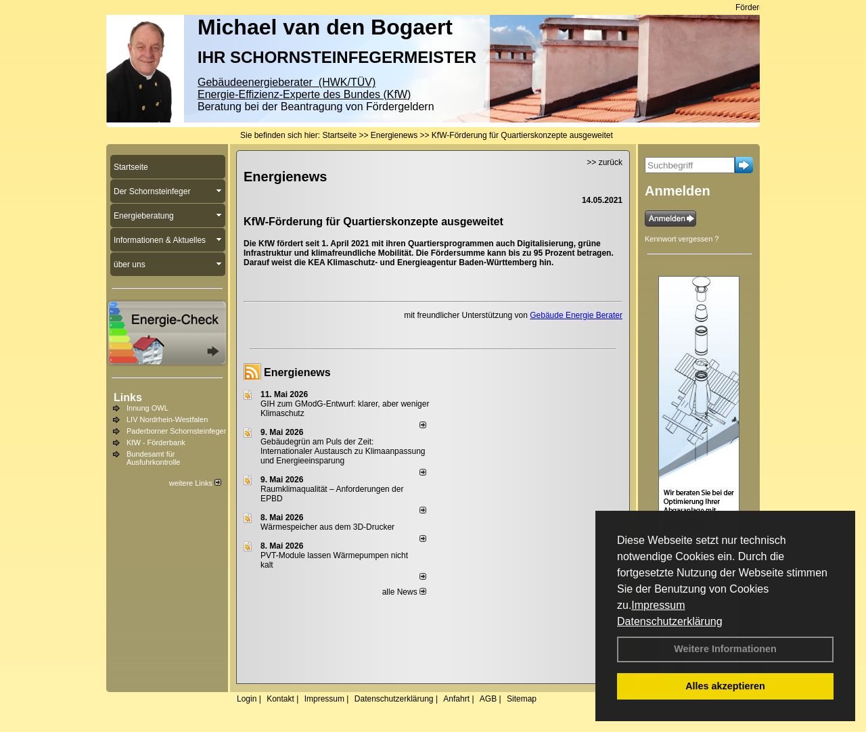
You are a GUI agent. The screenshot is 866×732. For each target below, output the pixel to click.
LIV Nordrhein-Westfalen (167, 419)
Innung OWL (147, 408)
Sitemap (522, 699)
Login (246, 699)
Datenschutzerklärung (670, 621)
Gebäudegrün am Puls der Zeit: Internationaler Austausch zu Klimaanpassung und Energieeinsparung (343, 451)
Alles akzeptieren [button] (725, 686)
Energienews (297, 372)
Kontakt (280, 699)
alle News (404, 592)
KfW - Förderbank (156, 442)
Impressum (658, 605)
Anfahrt (456, 699)
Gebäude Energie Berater (576, 315)
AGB (488, 699)
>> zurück (604, 162)
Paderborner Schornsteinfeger (176, 431)
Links (128, 397)
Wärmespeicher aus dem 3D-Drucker (327, 527)
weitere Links (195, 483)
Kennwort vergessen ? (682, 239)
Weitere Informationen (725, 648)
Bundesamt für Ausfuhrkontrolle (154, 458)
